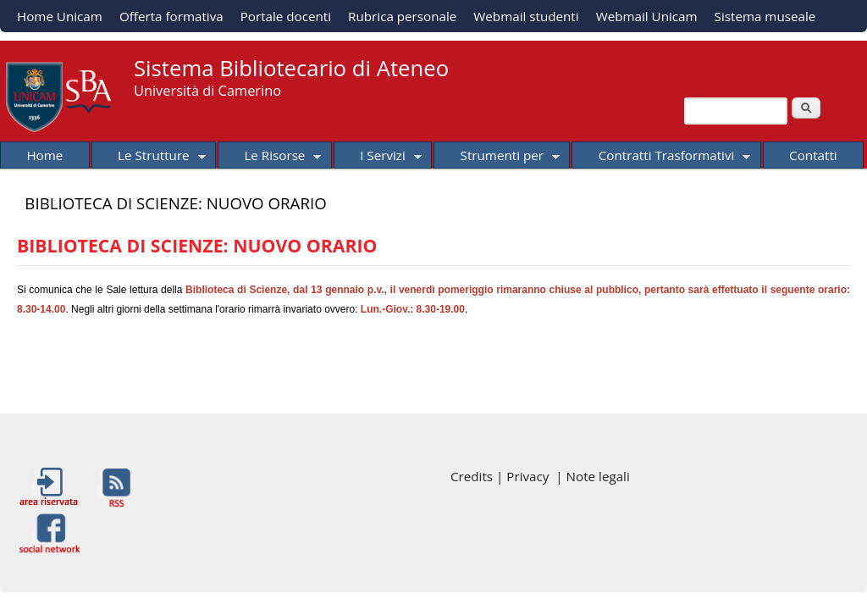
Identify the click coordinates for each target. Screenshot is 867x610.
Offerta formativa (171, 16)
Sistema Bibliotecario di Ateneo (291, 68)
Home (44, 155)
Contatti (813, 155)
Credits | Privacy (502, 476)
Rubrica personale (402, 16)
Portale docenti (285, 16)
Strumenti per (497, 158)
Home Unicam (59, 16)
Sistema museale (765, 16)
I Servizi (378, 158)
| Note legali (592, 476)
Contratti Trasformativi (661, 158)
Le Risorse (269, 158)
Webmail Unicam (647, 16)
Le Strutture (148, 158)
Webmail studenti (525, 16)
